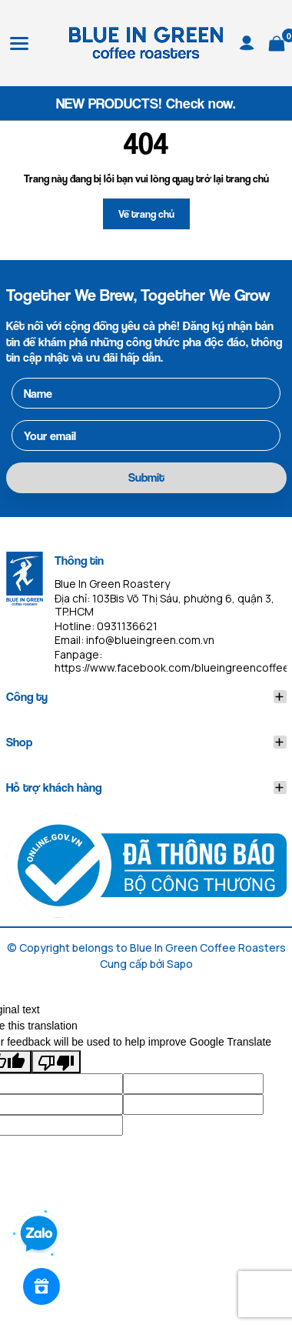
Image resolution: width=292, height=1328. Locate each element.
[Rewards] (41, 1286)
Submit (146, 477)
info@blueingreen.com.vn (150, 639)
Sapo (180, 963)
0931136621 (127, 626)
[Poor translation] (56, 1061)
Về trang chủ (146, 213)
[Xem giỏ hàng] (277, 41)
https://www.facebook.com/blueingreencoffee (172, 667)
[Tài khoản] (247, 41)
